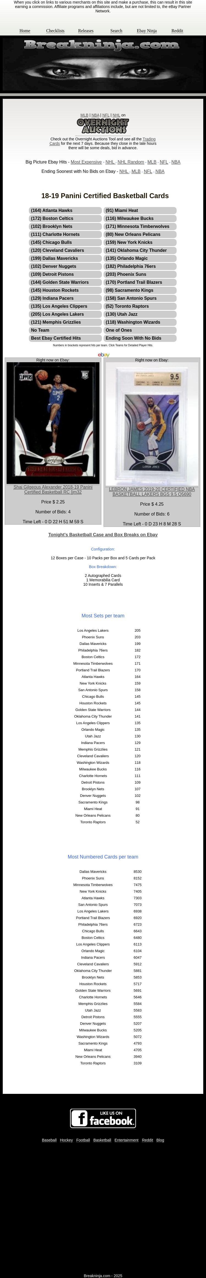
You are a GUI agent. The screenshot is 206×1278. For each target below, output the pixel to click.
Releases (86, 30)
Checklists (55, 30)
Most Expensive (86, 162)
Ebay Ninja (147, 30)
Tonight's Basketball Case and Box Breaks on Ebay (103, 534)
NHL (116, 115)
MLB (84, 115)
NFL (106, 115)
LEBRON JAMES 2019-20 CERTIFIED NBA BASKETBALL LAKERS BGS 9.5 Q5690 (152, 492)
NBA (95, 115)
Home (25, 30)
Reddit (177, 30)
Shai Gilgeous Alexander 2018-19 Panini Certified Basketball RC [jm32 (52, 489)
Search (116, 30)
